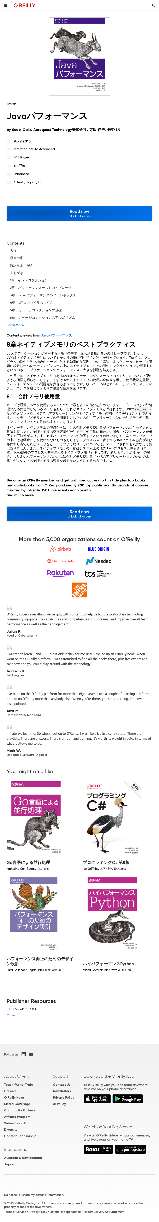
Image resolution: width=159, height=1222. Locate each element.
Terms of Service (15, 1212)
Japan (9, 1164)
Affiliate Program (17, 1117)
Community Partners (19, 1110)
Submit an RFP (15, 1123)
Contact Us (61, 1084)
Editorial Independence (65, 1212)
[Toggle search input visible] (154, 5)
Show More (15, 325)
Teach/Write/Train (18, 1084)
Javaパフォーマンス (56, 335)
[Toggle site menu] (5, 5)
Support (60, 1076)
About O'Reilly (17, 1076)
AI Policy (59, 1104)
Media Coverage (17, 1104)
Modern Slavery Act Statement (103, 1212)
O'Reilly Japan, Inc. (28, 182)
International (16, 1149)
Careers (10, 1091)
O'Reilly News (14, 1097)
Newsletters (62, 1091)
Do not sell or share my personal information (33, 1195)
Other (11, 1015)
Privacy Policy (63, 1097)
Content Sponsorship (20, 1136)
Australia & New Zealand (23, 1158)
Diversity (10, 1129)
